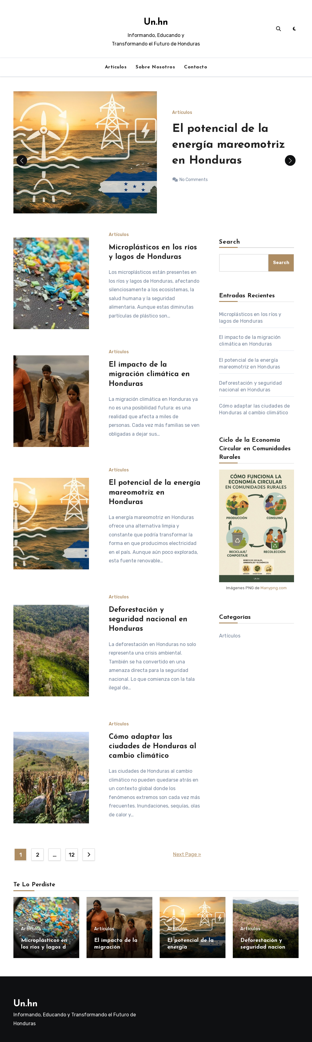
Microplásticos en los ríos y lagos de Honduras (45, 947)
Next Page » (187, 854)
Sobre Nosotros (155, 67)
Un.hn (156, 22)
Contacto (195, 67)
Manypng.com (274, 588)
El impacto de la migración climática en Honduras (149, 374)
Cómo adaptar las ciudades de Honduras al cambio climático (152, 746)
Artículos (116, 67)
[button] (290, 160)
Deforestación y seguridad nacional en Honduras (148, 619)
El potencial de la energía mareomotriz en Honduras (234, 145)
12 (71, 854)
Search (229, 242)
